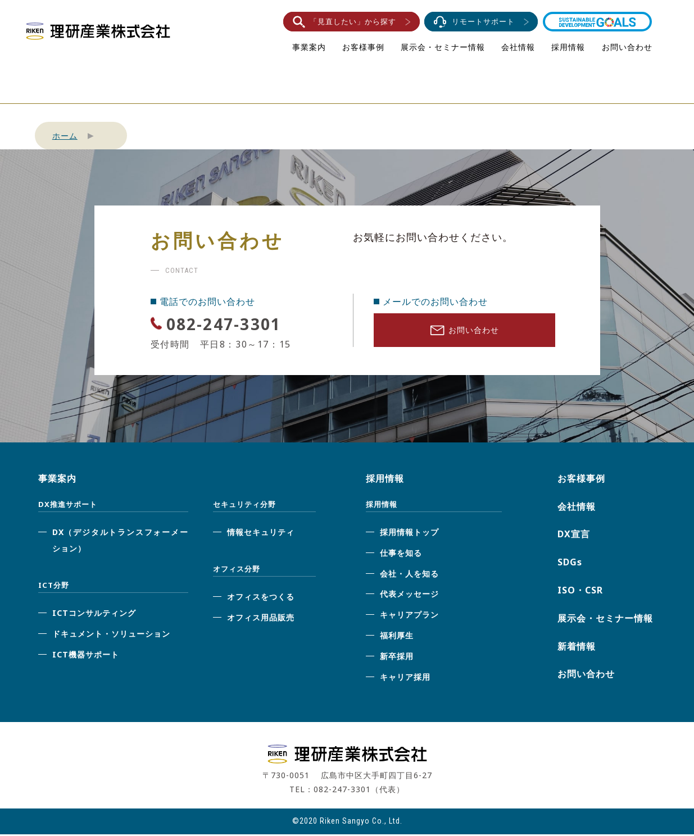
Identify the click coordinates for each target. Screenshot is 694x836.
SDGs (569, 564)
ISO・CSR (580, 592)
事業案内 (309, 47)
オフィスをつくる (260, 598)
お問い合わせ (627, 47)
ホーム (65, 135)
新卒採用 (397, 657)
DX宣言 (573, 536)
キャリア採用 (405, 678)
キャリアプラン (409, 616)
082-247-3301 (241, 322)
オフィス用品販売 (260, 619)
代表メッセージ (409, 596)
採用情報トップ (409, 534)
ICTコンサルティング (94, 615)
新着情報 (576, 648)
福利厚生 (397, 637)
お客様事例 (363, 47)
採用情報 (568, 47)
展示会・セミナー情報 (443, 47)
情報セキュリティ (260, 534)
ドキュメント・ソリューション (111, 635)
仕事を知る (401, 554)
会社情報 (518, 47)
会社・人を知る (409, 575)
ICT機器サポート (85, 656)
